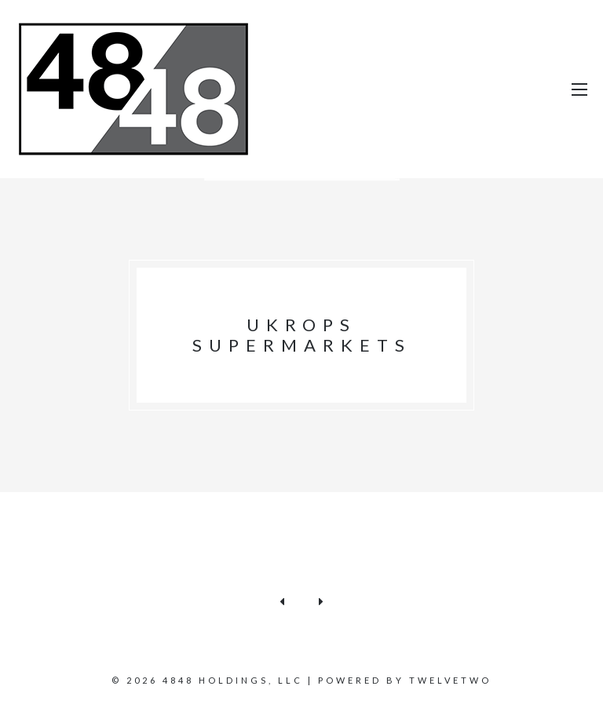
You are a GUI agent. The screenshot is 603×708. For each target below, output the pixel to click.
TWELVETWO (450, 680)
